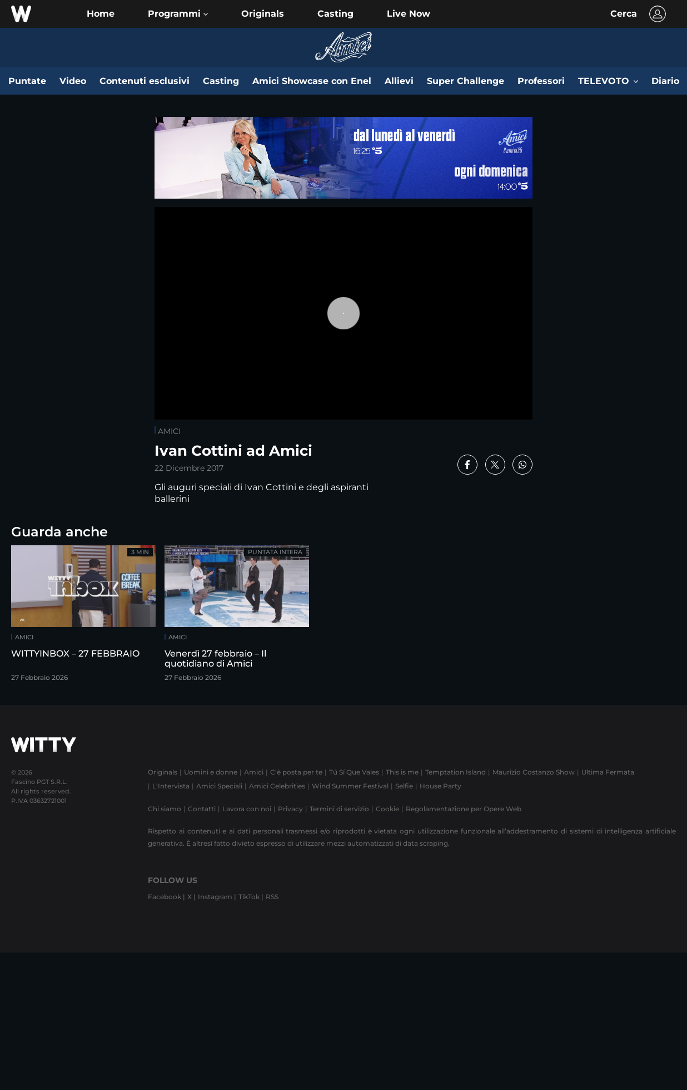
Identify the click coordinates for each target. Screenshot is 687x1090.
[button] (178, 14)
